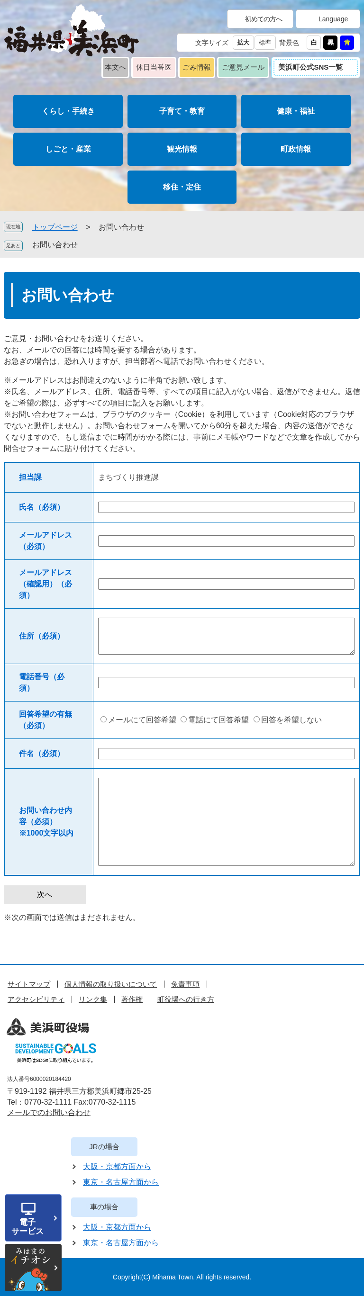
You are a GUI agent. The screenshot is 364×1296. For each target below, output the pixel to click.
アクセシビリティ (36, 999)
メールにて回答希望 (142, 720)
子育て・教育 (182, 111)
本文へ (115, 67)
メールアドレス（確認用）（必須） (45, 583)
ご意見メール (243, 67)
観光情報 (182, 149)
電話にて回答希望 (218, 720)
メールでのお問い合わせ (49, 1112)
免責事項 (185, 984)
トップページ (55, 227)
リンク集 (93, 999)
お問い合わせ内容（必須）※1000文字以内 (46, 821)
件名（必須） (41, 753)
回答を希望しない (291, 720)
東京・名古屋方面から (121, 1182)
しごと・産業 (68, 149)
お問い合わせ (55, 245)
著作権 (132, 999)
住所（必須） (41, 636)
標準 (265, 42)
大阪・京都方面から (117, 1166)
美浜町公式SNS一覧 (310, 67)
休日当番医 (154, 67)
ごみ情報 (196, 67)
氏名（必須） (41, 507)
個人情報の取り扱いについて (110, 984)
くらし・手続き (68, 111)
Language (333, 19)
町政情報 (296, 149)
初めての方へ (263, 19)
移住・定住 (182, 187)
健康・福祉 (296, 111)
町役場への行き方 (185, 999)
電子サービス (27, 1227)
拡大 (243, 42)
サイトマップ (29, 984)
